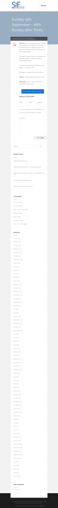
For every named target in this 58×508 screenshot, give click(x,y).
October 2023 (17, 327)
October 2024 (17, 298)
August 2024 (16, 305)
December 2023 (17, 320)
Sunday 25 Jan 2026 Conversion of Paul (23, 186)
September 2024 (18, 302)
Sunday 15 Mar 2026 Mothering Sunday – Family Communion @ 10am (28, 173)
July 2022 (16, 376)
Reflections (16, 213)
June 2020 (16, 465)
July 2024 (16, 309)
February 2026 (17, 242)
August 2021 (16, 415)
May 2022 (16, 384)
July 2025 (16, 266)
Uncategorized (17, 220)
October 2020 (17, 451)
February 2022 (17, 394)
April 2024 (16, 313)
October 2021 (17, 408)
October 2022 (17, 366)
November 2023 (17, 323)
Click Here (16, 489)
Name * (21, 102)
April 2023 (16, 344)
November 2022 (17, 362)
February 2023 (17, 352)
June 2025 (16, 270)
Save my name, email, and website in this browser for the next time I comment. (32, 111)
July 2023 (16, 334)
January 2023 (17, 355)
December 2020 (17, 444)
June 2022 (16, 380)
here (29, 67)
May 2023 (16, 341)
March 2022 (16, 391)
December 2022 (17, 359)
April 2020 (16, 472)
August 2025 (16, 263)
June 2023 (16, 337)
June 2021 (16, 423)
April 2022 (16, 387)
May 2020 (16, 469)
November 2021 (17, 405)
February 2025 (17, 284)
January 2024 (17, 316)
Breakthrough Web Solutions (34, 503)
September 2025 (18, 259)
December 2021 (17, 401)
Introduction (16, 206)
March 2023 (16, 348)
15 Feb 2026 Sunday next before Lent (22, 180)
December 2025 (17, 249)
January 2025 (17, 288)
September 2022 (18, 369)
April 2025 (16, 277)
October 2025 (17, 256)
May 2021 (16, 426)
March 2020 (16, 476)
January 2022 (17, 398)
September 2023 (18, 330)
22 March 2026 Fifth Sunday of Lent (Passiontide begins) (27, 167)
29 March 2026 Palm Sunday (20, 161)
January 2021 (17, 440)
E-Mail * (30, 102)
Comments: (22, 118)
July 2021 (16, 419)
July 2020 (16, 462)
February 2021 (17, 437)
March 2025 (16, 281)
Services (15, 216)
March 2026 (16, 238)
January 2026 (17, 245)
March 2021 (16, 433)
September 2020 (18, 455)
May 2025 (16, 274)
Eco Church (16, 202)
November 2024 (17, 295)
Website (40, 102)
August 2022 (16, 373)
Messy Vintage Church (19, 209)
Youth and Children (18, 224)
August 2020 (16, 458)
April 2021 (16, 430)
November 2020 (17, 447)
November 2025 (17, 252)
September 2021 (17, 412)
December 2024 (17, 291)
